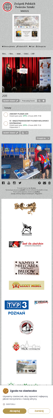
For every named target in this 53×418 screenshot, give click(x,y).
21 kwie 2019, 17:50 (34, 116)
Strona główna (8, 47)
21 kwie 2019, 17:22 (34, 125)
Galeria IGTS (21, 47)
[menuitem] (50, 183)
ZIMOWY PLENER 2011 (18, 114)
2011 (4, 96)
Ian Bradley (32, 188)
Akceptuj (15, 411)
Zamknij (39, 411)
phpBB (22, 190)
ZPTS (25, 116)
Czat (31, 47)
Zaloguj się (41, 47)
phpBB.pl (37, 192)
